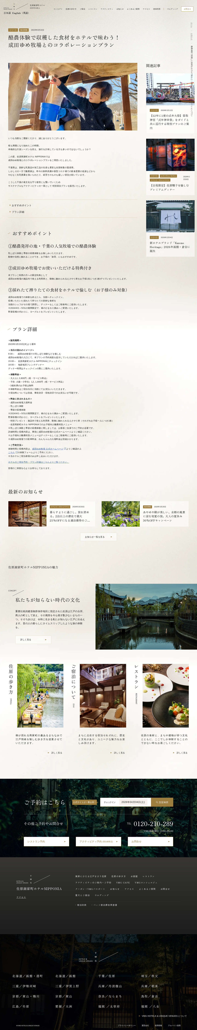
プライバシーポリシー (127, 1025)
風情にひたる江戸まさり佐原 (91, 876)
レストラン (92, 9)
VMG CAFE (123, 882)
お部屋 (134, 876)
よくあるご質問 (133, 9)
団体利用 (156, 9)
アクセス (146, 9)
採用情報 (158, 1025)
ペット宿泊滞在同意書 (105, 904)
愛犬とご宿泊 (82, 895)
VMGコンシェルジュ (146, 882)
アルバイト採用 (174, 1025)
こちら (11, 452)
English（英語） (21, 13)
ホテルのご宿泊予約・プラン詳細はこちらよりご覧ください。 (38, 462)
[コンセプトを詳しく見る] (33, 640)
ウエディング (172, 9)
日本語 (7, 13)
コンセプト (58, 9)
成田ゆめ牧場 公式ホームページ (47, 449)
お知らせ (120, 9)
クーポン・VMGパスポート (90, 888)
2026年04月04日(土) (133, 802)
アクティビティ (107, 9)
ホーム (192, 25)
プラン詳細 (16, 212)
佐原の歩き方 (71, 9)
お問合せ (165, 888)
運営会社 (145, 1025)
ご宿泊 (82, 9)
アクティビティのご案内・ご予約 (93, 882)
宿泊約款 (82, 904)
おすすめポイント (20, 205)
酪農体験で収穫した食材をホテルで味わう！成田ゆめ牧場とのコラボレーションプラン (192, 81)
